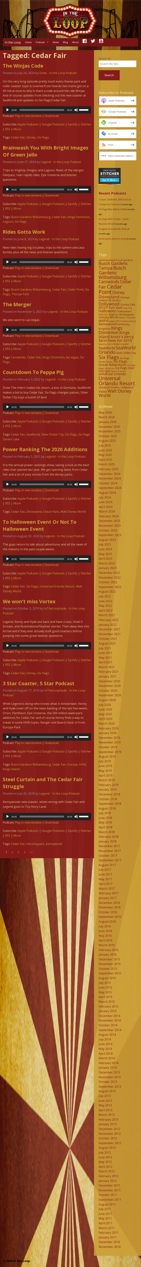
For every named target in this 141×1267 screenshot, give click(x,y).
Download (52, 116)
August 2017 (107, 865)
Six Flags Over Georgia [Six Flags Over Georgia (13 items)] (117, 369)
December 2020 (109, 681)
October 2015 (108, 969)
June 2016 (105, 931)
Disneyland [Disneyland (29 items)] (109, 296)
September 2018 (110, 804)
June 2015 (105, 987)
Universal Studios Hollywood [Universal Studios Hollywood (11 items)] (116, 387)
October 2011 (108, 1195)
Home (28, 42)
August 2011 (107, 1204)
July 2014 (105, 1039)
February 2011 (108, 1233)
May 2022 (105, 606)
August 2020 (107, 700)
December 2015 (109, 959)
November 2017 (110, 851)
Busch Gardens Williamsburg (31, 217)
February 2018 (108, 837)
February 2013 (108, 1119)
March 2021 (107, 667)
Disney (31, 137)
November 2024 (110, 478)
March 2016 (107, 945)
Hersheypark (35, 844)
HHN (82, 764)
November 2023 (110, 526)
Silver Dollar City (52, 434)
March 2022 (107, 615)
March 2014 (107, 1058)
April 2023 (105, 559)
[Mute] (76, 110)
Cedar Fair (18, 137)
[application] (47, 110)
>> (31, 852)
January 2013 (108, 1124)
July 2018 (105, 813)
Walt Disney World (73, 512)
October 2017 (108, 856)
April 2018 (105, 827)
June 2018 (105, 818)
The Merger (17, 304)
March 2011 (107, 1228)
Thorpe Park (20, 294)
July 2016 (105, 926)
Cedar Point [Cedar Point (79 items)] (110, 289)
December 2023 (109, 521)
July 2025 (105, 445)
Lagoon (8, 222)
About (75, 42)
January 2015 (108, 1011)
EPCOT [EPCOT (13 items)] (103, 308)
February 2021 (108, 672)
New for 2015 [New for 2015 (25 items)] (120, 340)
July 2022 (105, 596)
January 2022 (108, 625)
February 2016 (108, 950)
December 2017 (109, 846)
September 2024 (110, 488)
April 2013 (105, 1110)
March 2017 (107, 889)
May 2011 (105, 1218)
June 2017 (105, 874)
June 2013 (105, 1101)
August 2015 (107, 978)
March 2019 (107, 780)
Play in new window (28, 116)
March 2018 (107, 832)
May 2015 (105, 992)
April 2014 (105, 1054)
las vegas (72, 357)
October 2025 (108, 436)
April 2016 (105, 940)
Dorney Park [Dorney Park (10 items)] (127, 304)
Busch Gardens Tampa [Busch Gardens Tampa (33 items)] (113, 266)
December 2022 (109, 573)
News (56, 42)
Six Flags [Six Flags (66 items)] (109, 357)
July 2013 (105, 1096)
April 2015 (105, 997)
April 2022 (105, 610)
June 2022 (105, 601)
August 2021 (107, 643)
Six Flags (43, 137)
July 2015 (105, 983)
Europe (73, 764)
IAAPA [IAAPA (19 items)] (103, 320)
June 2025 (105, 450)
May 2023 (105, 554)
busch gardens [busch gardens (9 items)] (124, 260)
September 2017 (110, 860)
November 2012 (110, 1134)
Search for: (105, 58)
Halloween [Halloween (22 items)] (108, 310)
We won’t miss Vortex (29, 601)
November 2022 (110, 577)
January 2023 (108, 568)
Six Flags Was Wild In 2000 (112, 209)
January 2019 (108, 789)
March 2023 (107, 563)
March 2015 (107, 1002)
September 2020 (110, 695)
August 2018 (107, 808)
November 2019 (110, 742)
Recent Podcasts (112, 193)
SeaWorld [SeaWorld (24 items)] (107, 347)
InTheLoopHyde (55, 608)
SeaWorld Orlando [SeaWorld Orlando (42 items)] (117, 350)
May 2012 (105, 1162)
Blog (65, 42)
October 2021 (108, 639)
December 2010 (109, 1242)
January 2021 (108, 676)
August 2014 (107, 1035)
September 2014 (110, 1030)
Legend (46, 162)
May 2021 (105, 658)
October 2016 (108, 912)
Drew (43, 73)
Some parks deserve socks (112, 238)
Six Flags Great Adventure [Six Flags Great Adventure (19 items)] (113, 363)
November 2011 (110, 1190)
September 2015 (110, 973)
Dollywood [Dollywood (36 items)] (109, 304)
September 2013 (110, 1087)
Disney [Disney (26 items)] (118, 292)
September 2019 (110, 752)
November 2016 (110, 907)
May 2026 (105, 412)
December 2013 (109, 1072)
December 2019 (109, 738)
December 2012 (109, 1129)
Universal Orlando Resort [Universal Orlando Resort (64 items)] (117, 381)
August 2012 (107, 1148)
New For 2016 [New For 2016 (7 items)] (106, 344)
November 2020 (110, 686)
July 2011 (105, 1209)
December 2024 (109, 474)
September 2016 (110, 917)
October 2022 (108, 582)
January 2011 (108, 1237)
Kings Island (11, 769)
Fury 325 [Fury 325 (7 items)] (127, 308)
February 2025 (108, 469)
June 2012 (105, 1157)
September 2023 (110, 535)
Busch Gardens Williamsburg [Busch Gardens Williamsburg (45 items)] (112, 272)
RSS (7, 129)
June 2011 (105, 1214)
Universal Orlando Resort (57, 586)
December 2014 (109, 1016)
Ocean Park (51, 512)
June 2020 (105, 709)
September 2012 (110, 1143)
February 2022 (108, 620)
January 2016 (108, 954)
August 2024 (107, 493)
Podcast (40, 42)
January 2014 (108, 1068)
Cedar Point (76, 289)
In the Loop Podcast (63, 73)
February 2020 (108, 728)
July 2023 (105, 544)
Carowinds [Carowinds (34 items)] (109, 282)
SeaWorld (33, 434)
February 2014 (108, 1063)
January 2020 (108, 733)
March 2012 (107, 1171)
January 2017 (108, 898)
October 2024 (108, 483)
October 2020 (108, 691)
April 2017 (105, 884)
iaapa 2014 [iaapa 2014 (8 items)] (115, 321)
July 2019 (105, 761)
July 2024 (105, 497)
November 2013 (110, 1077)
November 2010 (110, 1247)
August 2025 (107, 441)
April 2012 (105, 1167)
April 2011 (105, 1223)
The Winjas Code (23, 65)
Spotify (72, 124)
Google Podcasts (53, 124)
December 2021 (109, 629)
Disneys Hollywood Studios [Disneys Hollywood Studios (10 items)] (114, 299)
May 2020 (105, 714)
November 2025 (110, 431)
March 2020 (107, 724)
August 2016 (107, 921)
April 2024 (105, 507)
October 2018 (108, 799)
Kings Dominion (79, 217)
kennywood (54, 844)
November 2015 (110, 964)
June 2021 (105, 653)
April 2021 (105, 662)
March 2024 (107, 511)
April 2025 (105, 460)
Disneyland (34, 512)
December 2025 (109, 427)
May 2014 (105, 1049)
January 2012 (108, 1181)
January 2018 (108, 841)
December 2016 (109, 903)
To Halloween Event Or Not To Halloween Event (39, 525)
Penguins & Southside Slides (113, 229)
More (17, 129)
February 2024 (108, 516)
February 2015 (108, 1006)
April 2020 (105, 719)
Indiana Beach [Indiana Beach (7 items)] (128, 321)
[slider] (42, 110)
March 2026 (107, 417)
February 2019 (108, 785)
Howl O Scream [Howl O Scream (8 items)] (127, 317)
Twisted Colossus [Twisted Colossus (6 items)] (118, 371)
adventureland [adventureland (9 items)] (107, 260)
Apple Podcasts (28, 124)
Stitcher (86, 124)
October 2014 (108, 1025)
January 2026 (108, 422)
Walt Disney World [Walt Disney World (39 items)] (115, 393)
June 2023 (105, 549)
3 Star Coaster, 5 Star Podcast (38, 683)
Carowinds (18, 357)
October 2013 (108, 1082)
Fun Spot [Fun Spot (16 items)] (115, 307)
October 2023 (108, 530)
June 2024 (105, 502)
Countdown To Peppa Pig (33, 372)
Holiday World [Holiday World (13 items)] (108, 317)
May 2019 (105, 771)
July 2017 (105, 870)
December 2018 (109, 794)
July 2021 (105, 648)
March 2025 (107, 464)
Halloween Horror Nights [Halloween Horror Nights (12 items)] (115, 312)
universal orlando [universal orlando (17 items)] (112, 374)
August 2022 (107, 591)
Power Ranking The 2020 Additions (45, 449)
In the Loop (13, 42)
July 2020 (105, 705)
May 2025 (105, 455)
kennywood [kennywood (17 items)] (108, 324)
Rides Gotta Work (24, 231)
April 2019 (105, 775)
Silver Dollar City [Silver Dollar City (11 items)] (126, 353)
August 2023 (107, 540)
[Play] (7, 110)
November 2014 (110, 1020)
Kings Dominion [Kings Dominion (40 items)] (110, 330)
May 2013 (105, 1105)
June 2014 (105, 1044)
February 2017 (108, 893)
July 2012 (105, 1152)
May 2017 (105, 879)
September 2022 (110, 587)
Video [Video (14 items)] (103, 391)
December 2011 (109, 1185)
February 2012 (108, 1176)
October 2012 (108, 1138)
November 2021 (110, 634)
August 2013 (107, 1091)
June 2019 (105, 766)
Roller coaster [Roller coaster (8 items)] (121, 344)
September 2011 (110, 1200)
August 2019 (107, 756)
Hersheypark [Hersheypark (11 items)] (126, 314)
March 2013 (107, 1115)
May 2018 (105, 822)
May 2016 (105, 936)
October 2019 (108, 747)
